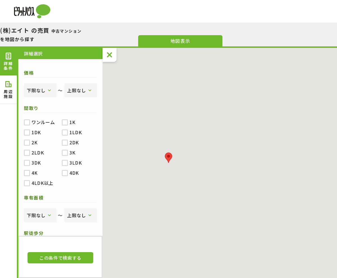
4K (30, 172)
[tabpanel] (60, 142)
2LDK (34, 152)
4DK (70, 172)
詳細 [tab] (8, 62)
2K (30, 142)
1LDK (72, 132)
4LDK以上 (38, 183)
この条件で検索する (60, 257)
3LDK (72, 162)
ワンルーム (39, 122)
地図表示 (180, 40)
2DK (70, 142)
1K (68, 122)
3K (68, 152)
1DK (32, 132)
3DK (32, 162)
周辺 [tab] (8, 90)
